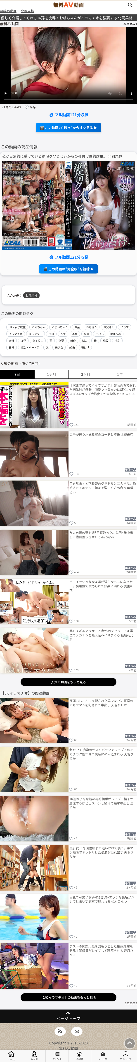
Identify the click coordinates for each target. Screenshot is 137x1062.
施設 (105, 340)
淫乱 (117, 340)
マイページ (125, 1056)
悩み (84, 340)
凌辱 (23, 340)
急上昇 (79, 1055)
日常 (11, 347)
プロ (51, 334)
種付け (85, 347)
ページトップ (68, 1018)
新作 (73, 340)
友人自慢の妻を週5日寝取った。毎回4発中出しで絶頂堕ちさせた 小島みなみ (101, 534)
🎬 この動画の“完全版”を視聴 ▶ (68, 269)
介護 (86, 334)
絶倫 (72, 347)
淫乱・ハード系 (30, 347)
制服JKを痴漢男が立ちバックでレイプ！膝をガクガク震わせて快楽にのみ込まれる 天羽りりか (101, 754)
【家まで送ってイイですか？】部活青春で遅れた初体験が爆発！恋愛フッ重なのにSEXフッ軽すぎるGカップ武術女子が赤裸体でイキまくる (102, 389)
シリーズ (102, 1056)
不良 (75, 334)
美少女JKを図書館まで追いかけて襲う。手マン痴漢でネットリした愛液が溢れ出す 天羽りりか (101, 852)
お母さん (91, 327)
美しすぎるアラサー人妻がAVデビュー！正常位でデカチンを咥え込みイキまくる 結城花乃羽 (101, 635)
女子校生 (37, 340)
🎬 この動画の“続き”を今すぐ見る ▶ (68, 127)
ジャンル (56, 1056)
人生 (63, 334)
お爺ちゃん (38, 327)
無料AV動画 (68, 1048)
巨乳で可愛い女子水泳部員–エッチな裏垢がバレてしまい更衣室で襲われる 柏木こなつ (102, 899)
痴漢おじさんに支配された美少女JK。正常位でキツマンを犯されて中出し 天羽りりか (101, 702)
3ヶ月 (85, 374)
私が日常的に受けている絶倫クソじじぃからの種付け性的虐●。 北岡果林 (62, 156)
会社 (11, 340)
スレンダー (35, 334)
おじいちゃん (60, 327)
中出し (100, 334)
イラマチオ (15, 334)
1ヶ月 (51, 374)
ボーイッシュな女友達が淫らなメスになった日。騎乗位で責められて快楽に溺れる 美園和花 (101, 586)
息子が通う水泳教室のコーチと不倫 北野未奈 (101, 434)
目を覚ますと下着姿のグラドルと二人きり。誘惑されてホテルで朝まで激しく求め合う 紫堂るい (102, 487)
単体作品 (115, 334)
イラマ (124, 327)
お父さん (108, 327)
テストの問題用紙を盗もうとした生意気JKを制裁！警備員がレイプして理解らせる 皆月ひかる (101, 950)
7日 (17, 374)
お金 (77, 327)
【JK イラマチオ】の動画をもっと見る (68, 997)
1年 (120, 374)
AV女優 (34, 1056)
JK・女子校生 (17, 327)
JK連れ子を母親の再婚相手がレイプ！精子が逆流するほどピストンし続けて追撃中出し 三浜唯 (101, 803)
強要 (61, 340)
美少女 (59, 347)
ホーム (11, 1056)
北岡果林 (31, 295)
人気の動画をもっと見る (68, 682)
